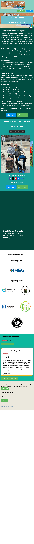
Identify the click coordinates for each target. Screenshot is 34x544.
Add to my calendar (17, 182)
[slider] (4, 340)
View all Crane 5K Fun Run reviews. (10, 378)
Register (29, 11)
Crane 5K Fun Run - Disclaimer (7, 406)
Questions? (4, 400)
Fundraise (22, 11)
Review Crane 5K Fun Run (7, 344)
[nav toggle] (31, 28)
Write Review (5, 388)
